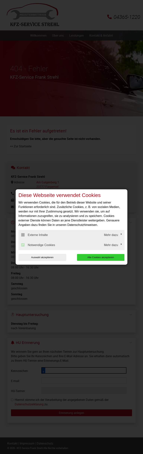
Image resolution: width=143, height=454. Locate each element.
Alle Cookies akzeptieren (100, 257)
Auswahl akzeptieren (42, 257)
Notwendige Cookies (38, 245)
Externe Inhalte (34, 235)
